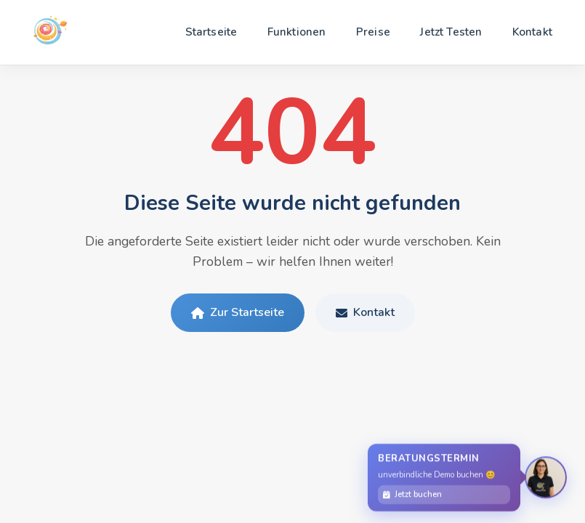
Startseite (211, 32)
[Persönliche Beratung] (546, 478)
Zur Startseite (237, 312)
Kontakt (532, 32)
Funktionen (296, 32)
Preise (373, 32)
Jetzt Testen (451, 32)
